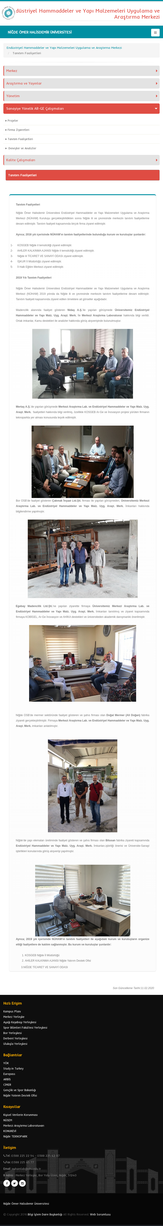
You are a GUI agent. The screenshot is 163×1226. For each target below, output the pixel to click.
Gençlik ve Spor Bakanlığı (19, 1090)
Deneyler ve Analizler (22, 148)
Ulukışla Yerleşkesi (15, 1043)
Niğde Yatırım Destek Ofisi (20, 1095)
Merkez (11, 71)
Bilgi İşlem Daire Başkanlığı (45, 1214)
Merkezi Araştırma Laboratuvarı (23, 1125)
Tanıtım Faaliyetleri (20, 139)
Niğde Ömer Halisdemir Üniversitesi (26, 1203)
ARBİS (7, 1079)
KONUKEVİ (9, 1131)
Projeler (13, 120)
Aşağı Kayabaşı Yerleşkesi (19, 1022)
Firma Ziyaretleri (18, 130)
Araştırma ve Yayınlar (24, 83)
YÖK (6, 1063)
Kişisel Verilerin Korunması (20, 1115)
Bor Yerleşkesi (12, 1033)
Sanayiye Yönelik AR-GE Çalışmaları (35, 108)
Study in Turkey (13, 1068)
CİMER (7, 1084)
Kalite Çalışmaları (20, 160)
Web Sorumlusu (100, 1214)
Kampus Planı (12, 1011)
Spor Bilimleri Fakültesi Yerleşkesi (25, 1027)
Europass (9, 1074)
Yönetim (13, 96)
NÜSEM (7, 1120)
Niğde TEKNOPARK (15, 1136)
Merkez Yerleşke (13, 1016)
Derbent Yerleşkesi (15, 1038)
